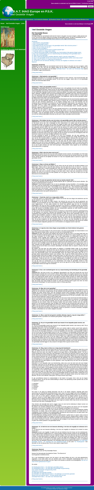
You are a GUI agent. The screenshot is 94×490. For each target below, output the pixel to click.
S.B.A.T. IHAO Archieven (26, 19)
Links (23, 23)
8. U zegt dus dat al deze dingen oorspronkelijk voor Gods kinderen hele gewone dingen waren (56, 52)
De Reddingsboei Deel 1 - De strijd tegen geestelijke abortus (47, 467)
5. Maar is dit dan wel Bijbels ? (40, 48)
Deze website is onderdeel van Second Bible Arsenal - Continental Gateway (72, 3)
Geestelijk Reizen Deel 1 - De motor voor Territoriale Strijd (47, 476)
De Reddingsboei (79, 441)
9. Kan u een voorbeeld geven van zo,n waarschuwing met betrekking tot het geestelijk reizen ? (56, 53)
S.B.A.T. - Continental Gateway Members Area (75, 19)
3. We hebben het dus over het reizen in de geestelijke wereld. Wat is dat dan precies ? (54, 45)
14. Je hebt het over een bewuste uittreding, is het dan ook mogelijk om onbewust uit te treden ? (57, 60)
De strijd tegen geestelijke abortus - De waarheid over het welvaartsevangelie (60, 441)
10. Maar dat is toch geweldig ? (40, 55)
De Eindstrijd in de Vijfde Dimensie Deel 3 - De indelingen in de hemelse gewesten (53, 474)
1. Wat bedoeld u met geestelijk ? (40, 43)
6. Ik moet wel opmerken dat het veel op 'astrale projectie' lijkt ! (48, 49)
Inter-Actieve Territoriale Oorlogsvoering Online (44, 469)
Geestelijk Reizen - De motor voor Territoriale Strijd (69, 68)
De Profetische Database (41, 19)
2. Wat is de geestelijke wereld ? (40, 44)
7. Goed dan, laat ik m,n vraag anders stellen (43, 51)
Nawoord (34, 62)
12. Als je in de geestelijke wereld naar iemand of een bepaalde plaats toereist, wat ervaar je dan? (57, 58)
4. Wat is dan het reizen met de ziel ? (41, 47)
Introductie (34, 41)
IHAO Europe (5, 27)
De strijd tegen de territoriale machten (41, 472)
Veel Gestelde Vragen (13, 23)
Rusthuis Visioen (54, 19)
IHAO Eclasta (5, 19)
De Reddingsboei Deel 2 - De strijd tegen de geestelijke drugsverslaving (50, 468)
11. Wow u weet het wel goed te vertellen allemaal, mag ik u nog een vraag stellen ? (54, 56)
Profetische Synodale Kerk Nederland (13, 49)
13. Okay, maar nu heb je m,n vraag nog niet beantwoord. (47, 59)
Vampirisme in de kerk (37, 471)
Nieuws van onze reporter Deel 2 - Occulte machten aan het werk (49, 475)
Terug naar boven (37, 72)
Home (2, 23)
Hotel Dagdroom (14, 19)
